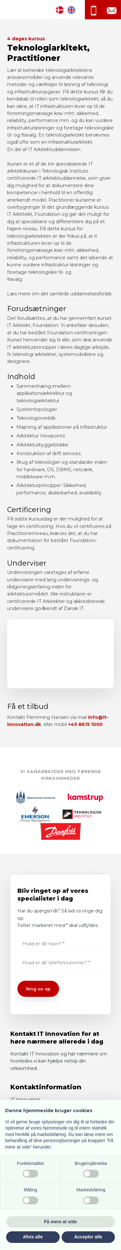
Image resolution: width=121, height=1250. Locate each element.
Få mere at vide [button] (60, 1221)
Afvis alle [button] (33, 1236)
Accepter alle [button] (88, 1236)
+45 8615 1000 (85, 724)
